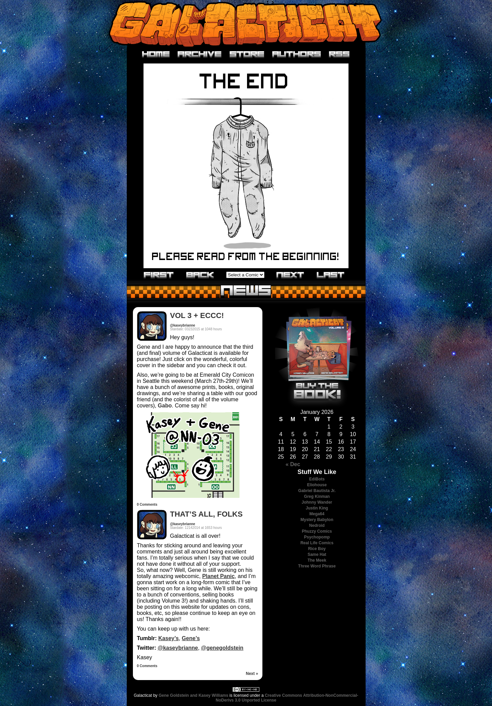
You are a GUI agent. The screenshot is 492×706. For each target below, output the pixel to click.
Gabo (165, 405)
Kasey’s (168, 638)
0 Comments (147, 504)
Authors (297, 54)
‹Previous (200, 275)
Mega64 (316, 514)
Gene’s (191, 638)
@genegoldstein (222, 648)
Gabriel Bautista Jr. (317, 490)
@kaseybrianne (182, 325)
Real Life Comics (316, 543)
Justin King (317, 508)
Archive (199, 54)
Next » (252, 673)
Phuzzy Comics (317, 531)
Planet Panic (218, 576)
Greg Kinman (317, 496)
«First (159, 275)
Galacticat (246, 23)
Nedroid (317, 525)
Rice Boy (317, 548)
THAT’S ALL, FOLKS (206, 514)
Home (156, 54)
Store (246, 54)
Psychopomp (317, 537)
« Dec (293, 464)
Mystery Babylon (316, 519)
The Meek (317, 560)
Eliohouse (317, 484)
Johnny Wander (317, 502)
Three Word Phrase (317, 566)
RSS (339, 54)
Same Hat (317, 554)
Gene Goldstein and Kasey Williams (193, 695)
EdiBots (317, 479)
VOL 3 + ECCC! (197, 315)
